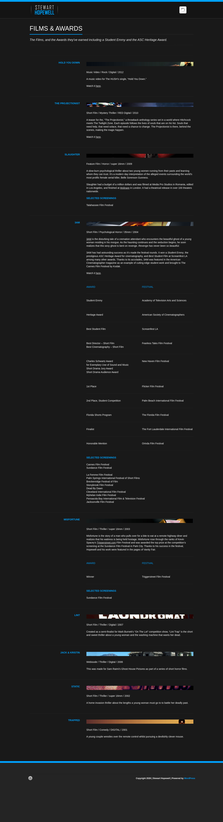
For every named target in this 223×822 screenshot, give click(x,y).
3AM (88, 239)
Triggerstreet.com (106, 542)
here (98, 86)
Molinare (125, 187)
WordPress (189, 778)
